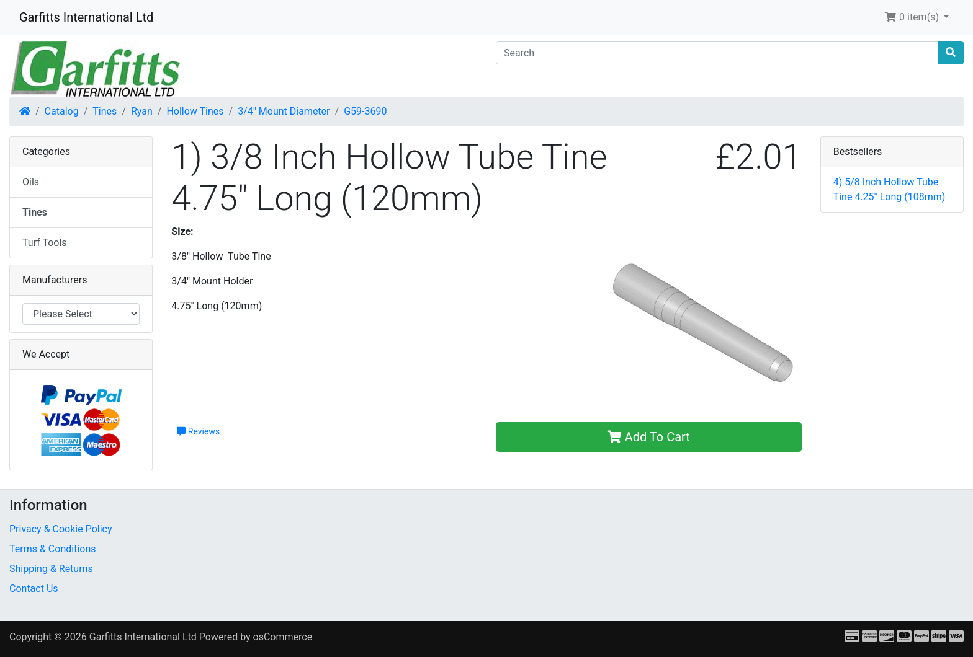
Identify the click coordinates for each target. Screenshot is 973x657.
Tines (104, 111)
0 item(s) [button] (912, 17)
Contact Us (33, 588)
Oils (30, 182)
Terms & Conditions (52, 549)
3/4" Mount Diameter (284, 111)
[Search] (717, 52)
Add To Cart (649, 437)
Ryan (142, 111)
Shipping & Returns (51, 569)
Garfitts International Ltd (86, 17)
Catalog (62, 111)
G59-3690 (365, 111)
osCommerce (283, 637)
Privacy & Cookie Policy (60, 529)
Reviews (198, 431)
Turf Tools (44, 243)
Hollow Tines (194, 111)
